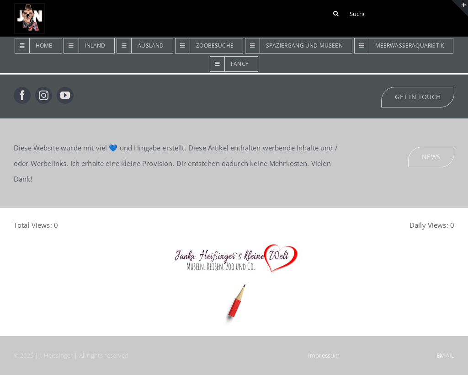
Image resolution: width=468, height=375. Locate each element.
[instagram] (43, 95)
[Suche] (336, 13)
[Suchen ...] (350, 13)
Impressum (324, 355)
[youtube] (65, 95)
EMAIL (445, 355)
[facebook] (22, 95)
